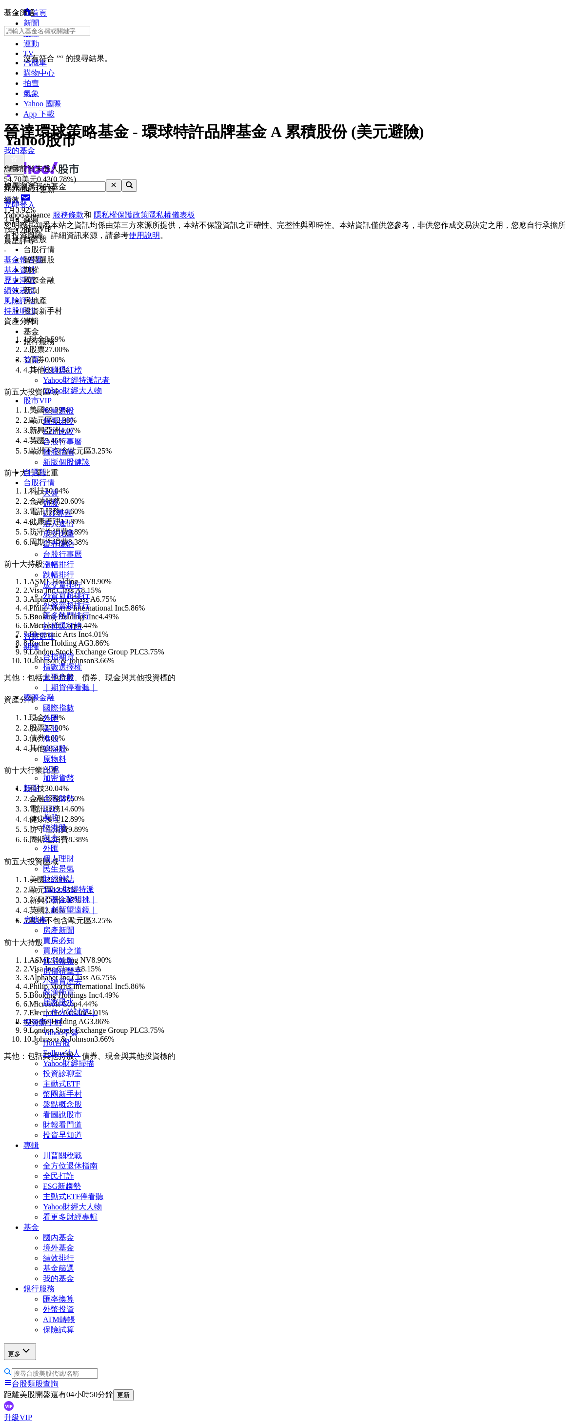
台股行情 (39, 482)
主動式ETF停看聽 (73, 1196)
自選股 (35, 472)
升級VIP (18, 1417)
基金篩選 (58, 1268)
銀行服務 (39, 1289)
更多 (20, 1351)
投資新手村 (42, 1022)
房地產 (35, 920)
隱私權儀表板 (171, 215)
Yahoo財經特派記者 (76, 380)
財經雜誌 (58, 879)
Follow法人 (61, 1053)
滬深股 (54, 749)
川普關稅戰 (62, 1155)
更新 (123, 1395)
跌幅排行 (58, 575)
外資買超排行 (66, 595)
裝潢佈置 (58, 992)
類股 (51, 503)
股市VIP (37, 400)
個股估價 (58, 452)
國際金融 (39, 697)
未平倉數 (58, 677)
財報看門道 (62, 1125)
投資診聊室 (62, 1073)
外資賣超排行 (66, 605)
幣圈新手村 (62, 1094)
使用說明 (144, 235)
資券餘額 (58, 544)
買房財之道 (62, 951)
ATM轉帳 (59, 1319)
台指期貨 (58, 656)
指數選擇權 (62, 667)
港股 (51, 738)
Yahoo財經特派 (68, 889)
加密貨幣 (58, 778)
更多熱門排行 (66, 616)
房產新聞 (58, 930)
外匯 (51, 718)
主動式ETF (61, 1084)
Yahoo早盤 (61, 1032)
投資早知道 (62, 1135)
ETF (50, 808)
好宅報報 (58, 961)
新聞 (31, 788)
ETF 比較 (58, 431)
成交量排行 (62, 585)
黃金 (51, 838)
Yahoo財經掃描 (68, 1063)
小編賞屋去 (62, 981)
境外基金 (58, 1248)
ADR (51, 769)
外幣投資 (58, 1309)
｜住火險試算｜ (70, 1012)
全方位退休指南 (70, 1166)
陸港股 (54, 828)
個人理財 (58, 858)
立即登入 (19, 204)
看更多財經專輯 (70, 1217)
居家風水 (58, 1002)
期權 (31, 646)
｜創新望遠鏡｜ (70, 910)
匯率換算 (58, 1299)
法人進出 (58, 523)
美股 (51, 728)
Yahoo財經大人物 (72, 390)
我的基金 (58, 1278)
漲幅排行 (58, 564)
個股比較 (58, 421)
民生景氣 (58, 869)
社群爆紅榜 (62, 370)
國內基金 (58, 1237)
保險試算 (58, 1329)
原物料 (54, 759)
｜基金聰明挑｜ (70, 899)
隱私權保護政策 (121, 215)
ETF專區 (57, 513)
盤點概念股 (62, 1104)
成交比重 (58, 534)
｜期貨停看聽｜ (70, 687)
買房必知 (58, 940)
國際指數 (58, 708)
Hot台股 (56, 1043)
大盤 (51, 493)
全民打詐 (58, 1176)
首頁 (31, 360)
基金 (31, 1227)
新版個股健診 (66, 462)
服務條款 (68, 215)
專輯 (31, 1145)
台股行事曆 (62, 441)
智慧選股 (58, 411)
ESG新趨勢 (62, 1186)
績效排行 (58, 1258)
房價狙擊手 (62, 971)
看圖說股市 (62, 1114)
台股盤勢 (58, 798)
